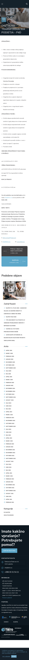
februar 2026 (10, 356)
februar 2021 (10, 502)
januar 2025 (9, 385)
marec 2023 (9, 441)
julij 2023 (8, 429)
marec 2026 (9, 353)
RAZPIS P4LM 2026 (11, 317)
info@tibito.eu (8, 197)
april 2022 (9, 473)
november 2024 (10, 391)
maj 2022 (8, 470)
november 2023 (10, 420)
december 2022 (10, 449)
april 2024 (9, 412)
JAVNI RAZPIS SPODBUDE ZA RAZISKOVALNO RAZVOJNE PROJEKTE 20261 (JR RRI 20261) (14, 337)
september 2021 (11, 490)
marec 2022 (9, 476)
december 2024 (10, 388)
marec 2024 (9, 414)
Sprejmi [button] (14, 656)
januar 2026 (9, 359)
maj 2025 (8, 374)
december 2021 (10, 485)
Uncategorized (9, 515)
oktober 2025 (10, 365)
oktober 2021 (10, 487)
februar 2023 (10, 444)
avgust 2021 (9, 493)
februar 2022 (10, 479)
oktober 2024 (10, 394)
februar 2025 (10, 382)
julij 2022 (8, 464)
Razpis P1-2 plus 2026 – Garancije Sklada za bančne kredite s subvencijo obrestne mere (15, 310)
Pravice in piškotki (7, 598)
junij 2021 (8, 496)
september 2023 (11, 426)
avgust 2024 (9, 400)
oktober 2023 (10, 423)
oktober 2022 (10, 455)
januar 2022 (9, 482)
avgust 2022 (9, 461)
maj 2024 (8, 409)
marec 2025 (9, 379)
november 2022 (10, 452)
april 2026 (9, 350)
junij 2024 (8, 406)
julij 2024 (8, 403)
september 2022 (11, 458)
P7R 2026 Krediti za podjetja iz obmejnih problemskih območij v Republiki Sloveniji (14, 322)
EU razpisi (7, 512)
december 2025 (10, 362)
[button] (27, 4)
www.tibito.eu (21, 242)
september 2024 (11, 397)
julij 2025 (8, 371)
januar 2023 (9, 447)
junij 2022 (8, 467)
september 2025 (11, 368)
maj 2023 (8, 435)
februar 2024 (10, 417)
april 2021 (9, 499)
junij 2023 (8, 432)
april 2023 (9, 438)
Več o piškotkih (6, 656)
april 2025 (9, 377)
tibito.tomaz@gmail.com (9, 238)
